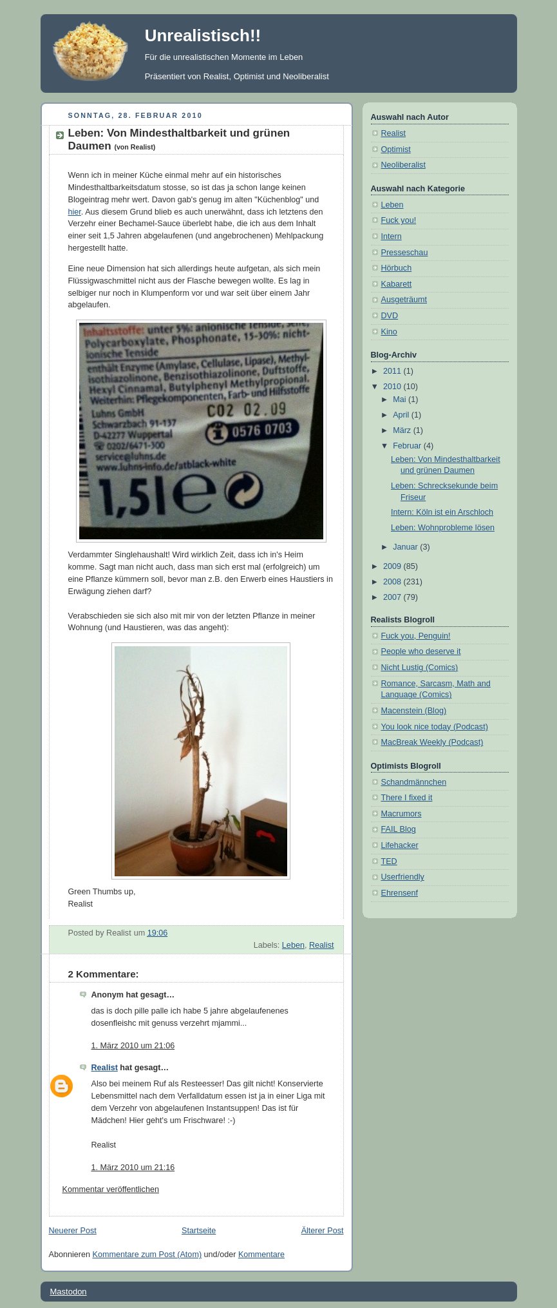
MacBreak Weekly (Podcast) (432, 742)
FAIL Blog (398, 829)
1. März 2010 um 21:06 (133, 1045)
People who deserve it (421, 651)
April (402, 414)
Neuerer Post (73, 1230)
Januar (406, 547)
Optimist (396, 149)
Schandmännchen (414, 782)
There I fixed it (407, 797)
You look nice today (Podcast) (434, 726)
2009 (393, 566)
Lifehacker (400, 845)
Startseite (199, 1230)
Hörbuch (396, 268)
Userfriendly (402, 876)
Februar (408, 445)
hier (74, 211)
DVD (390, 315)
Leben (293, 945)
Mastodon (68, 1291)
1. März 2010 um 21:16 (133, 1167)
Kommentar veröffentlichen (110, 1189)
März (403, 430)
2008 (393, 581)
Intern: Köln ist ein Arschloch (442, 512)
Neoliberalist (403, 164)
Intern (391, 236)
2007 (393, 597)
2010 (393, 386)
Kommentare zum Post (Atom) (147, 1254)
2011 (393, 371)
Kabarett (396, 284)
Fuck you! (399, 220)
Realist (321, 945)
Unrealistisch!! (203, 35)
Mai (400, 399)
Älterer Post (322, 1230)
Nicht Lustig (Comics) (419, 667)
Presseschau (404, 252)
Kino (389, 331)
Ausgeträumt (404, 299)
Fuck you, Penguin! (416, 635)
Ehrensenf (399, 893)
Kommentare (261, 1254)
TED (389, 861)
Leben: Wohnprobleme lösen (443, 527)
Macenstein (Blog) (414, 710)
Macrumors (401, 813)
